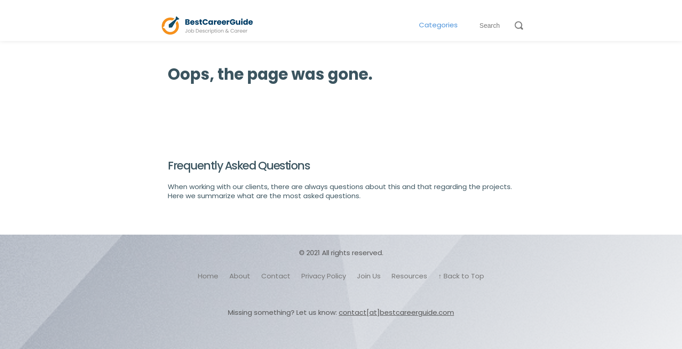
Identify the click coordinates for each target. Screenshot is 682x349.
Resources (409, 276)
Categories (438, 25)
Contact (275, 276)
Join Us (369, 276)
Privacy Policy (323, 276)
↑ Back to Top (461, 276)
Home (208, 276)
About (239, 276)
